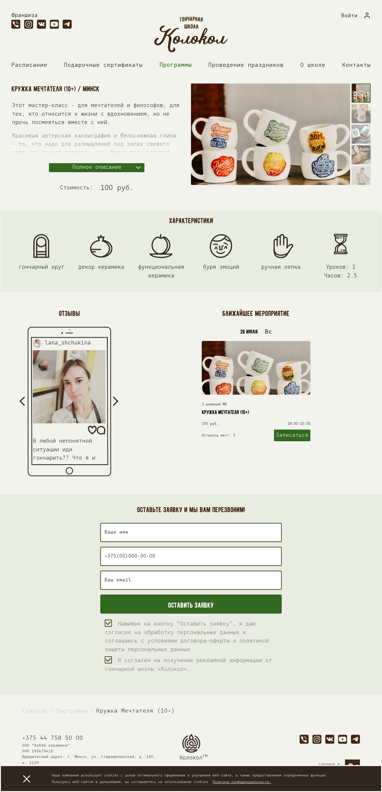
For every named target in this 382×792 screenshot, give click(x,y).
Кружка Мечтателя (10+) (135, 711)
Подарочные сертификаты (103, 65)
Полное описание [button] (96, 167)
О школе (312, 65)
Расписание (29, 65)
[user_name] (191, 532)
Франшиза (24, 15)
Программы (175, 65)
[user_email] (191, 580)
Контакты (356, 65)
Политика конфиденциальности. (241, 782)
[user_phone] (191, 556)
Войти (349, 15)
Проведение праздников (246, 65)
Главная (34, 711)
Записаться (292, 437)
